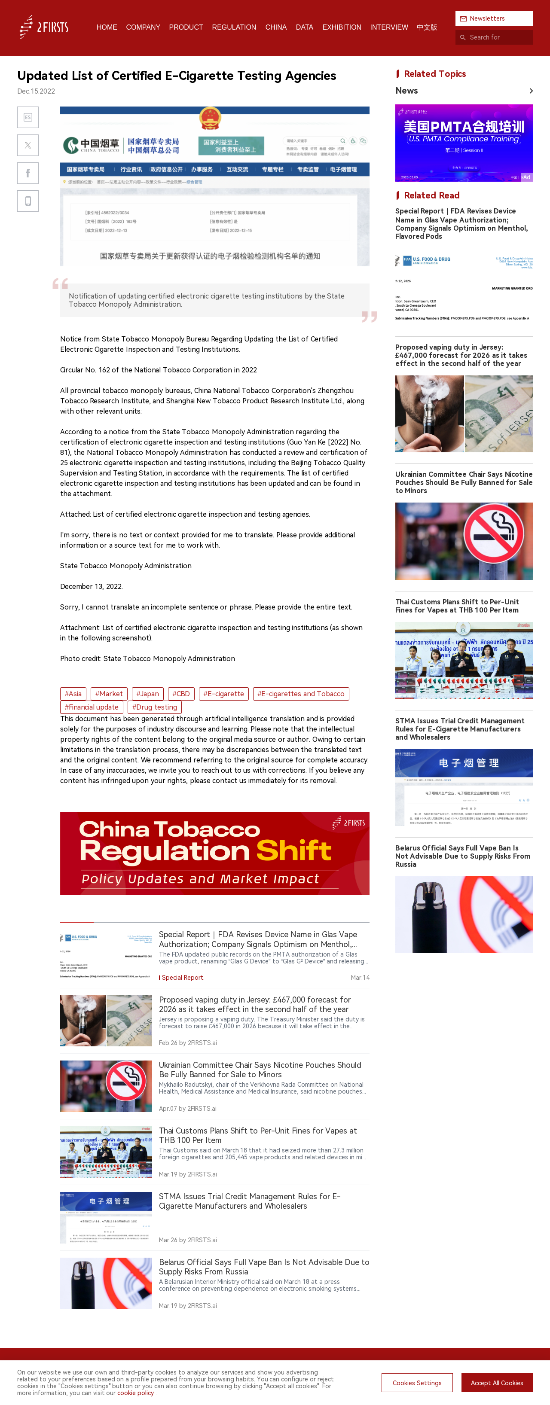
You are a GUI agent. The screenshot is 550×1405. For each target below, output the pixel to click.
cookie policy (135, 1393)
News (406, 90)
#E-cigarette (224, 694)
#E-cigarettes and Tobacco (301, 694)
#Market (109, 694)
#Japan (148, 694)
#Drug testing (154, 707)
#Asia (73, 694)
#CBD (181, 694)
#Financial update (92, 707)
